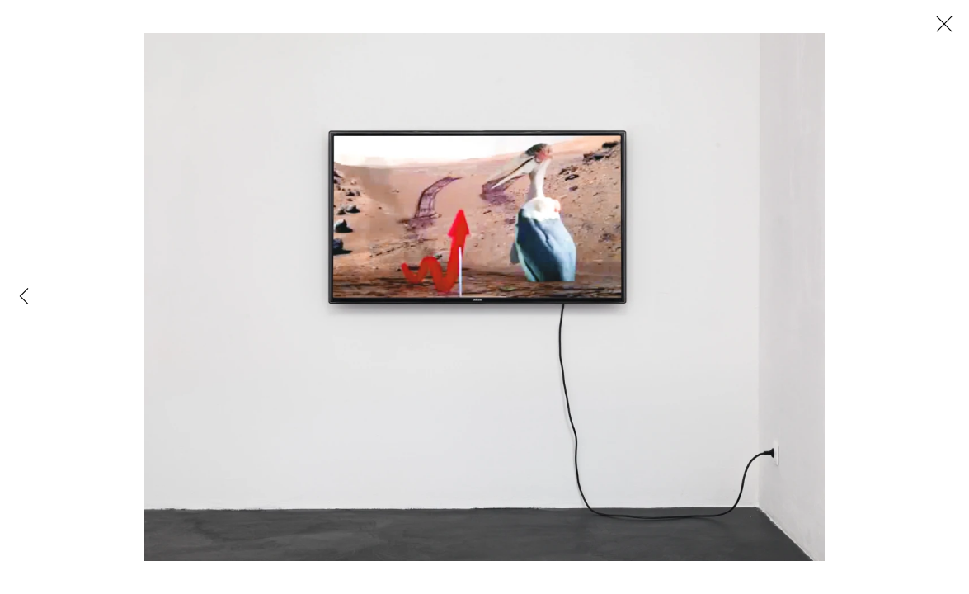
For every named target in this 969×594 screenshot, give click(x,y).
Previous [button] (24, 297)
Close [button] (940, 28)
